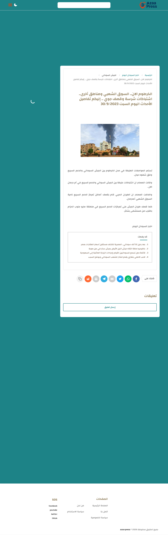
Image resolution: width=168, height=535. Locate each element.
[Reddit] (85, 280)
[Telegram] (102, 280)
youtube (53, 511)
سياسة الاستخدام (75, 512)
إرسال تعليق (110, 308)
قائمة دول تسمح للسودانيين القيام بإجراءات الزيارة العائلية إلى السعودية (112, 253)
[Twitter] (119, 280)
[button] (16, 5)
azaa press (125, 530)
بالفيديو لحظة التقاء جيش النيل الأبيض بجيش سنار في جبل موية (117, 249)
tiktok (54, 519)
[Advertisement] (84, 39)
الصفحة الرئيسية (100, 506)
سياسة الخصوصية (99, 518)
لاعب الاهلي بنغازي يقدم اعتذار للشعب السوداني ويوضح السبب (116, 257)
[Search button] (61, 5)
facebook (53, 506)
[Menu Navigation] (10, 5)
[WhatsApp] (128, 280)
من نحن (80, 506)
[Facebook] (136, 280)
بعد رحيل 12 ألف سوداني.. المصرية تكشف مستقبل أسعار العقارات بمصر (113, 244)
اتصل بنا (104, 512)
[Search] (84, 5)
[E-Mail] (111, 280)
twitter (54, 515)
